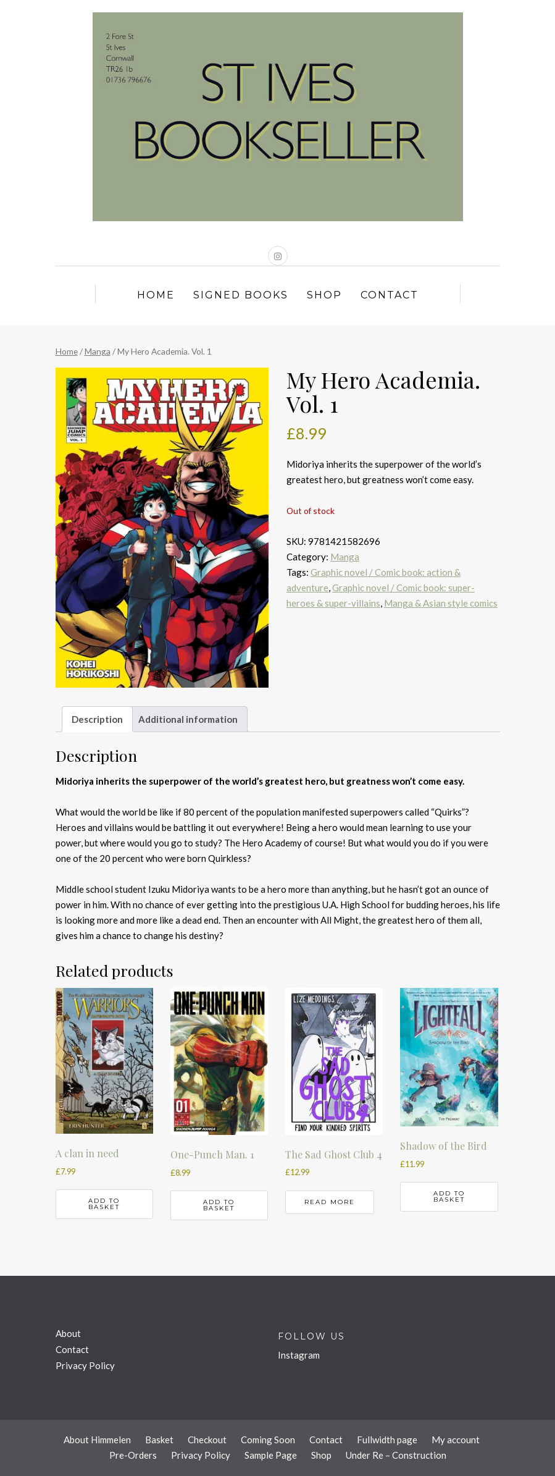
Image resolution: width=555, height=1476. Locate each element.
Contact (390, 295)
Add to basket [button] (104, 1204)
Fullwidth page (387, 1439)
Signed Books (240, 295)
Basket (159, 1439)
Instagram (299, 1354)
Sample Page (270, 1455)
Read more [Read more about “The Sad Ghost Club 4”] (329, 1202)
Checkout (207, 1439)
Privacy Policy (85, 1365)
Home (156, 295)
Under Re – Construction (396, 1455)
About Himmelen (97, 1439)
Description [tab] (97, 719)
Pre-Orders (133, 1455)
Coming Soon (268, 1439)
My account (456, 1439)
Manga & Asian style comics (441, 603)
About (68, 1333)
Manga (98, 351)
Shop (324, 295)
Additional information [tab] (188, 719)
